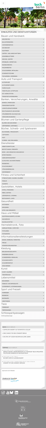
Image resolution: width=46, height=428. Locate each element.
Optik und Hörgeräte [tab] (23, 210)
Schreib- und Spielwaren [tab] (23, 140)
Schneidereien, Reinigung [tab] (23, 257)
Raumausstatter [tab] (23, 222)
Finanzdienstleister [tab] (23, 105)
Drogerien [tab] (23, 207)
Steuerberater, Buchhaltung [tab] (23, 114)
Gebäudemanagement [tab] (23, 157)
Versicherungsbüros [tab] (23, 117)
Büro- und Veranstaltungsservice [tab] (23, 152)
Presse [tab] (23, 242)
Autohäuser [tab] (23, 82)
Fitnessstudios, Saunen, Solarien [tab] (23, 178)
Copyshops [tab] (23, 134)
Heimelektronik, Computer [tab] (23, 228)
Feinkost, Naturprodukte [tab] (23, 283)
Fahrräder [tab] (23, 292)
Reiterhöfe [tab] (23, 298)
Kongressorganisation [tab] (23, 245)
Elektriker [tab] (23, 50)
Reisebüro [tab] (23, 295)
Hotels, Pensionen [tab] (23, 190)
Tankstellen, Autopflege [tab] (23, 91)
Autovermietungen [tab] (23, 85)
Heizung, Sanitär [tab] (23, 59)
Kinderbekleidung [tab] (23, 254)
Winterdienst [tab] (23, 172)
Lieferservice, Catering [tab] (23, 195)
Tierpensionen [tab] (23, 310)
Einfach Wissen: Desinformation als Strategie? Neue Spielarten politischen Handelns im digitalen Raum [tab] (22, 352)
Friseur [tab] (23, 181)
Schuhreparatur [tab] (23, 263)
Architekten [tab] (23, 39)
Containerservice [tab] (23, 45)
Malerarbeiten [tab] (23, 67)
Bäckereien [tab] (23, 281)
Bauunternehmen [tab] (23, 42)
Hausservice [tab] (23, 219)
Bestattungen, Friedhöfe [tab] (23, 149)
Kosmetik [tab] (23, 183)
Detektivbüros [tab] (23, 155)
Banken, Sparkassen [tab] (23, 102)
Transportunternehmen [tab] (23, 96)
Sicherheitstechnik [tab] (23, 73)
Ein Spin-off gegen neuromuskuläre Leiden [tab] (16, 336)
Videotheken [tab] (23, 301)
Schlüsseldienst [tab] (23, 166)
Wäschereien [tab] (23, 265)
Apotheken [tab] (23, 204)
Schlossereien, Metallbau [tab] (23, 70)
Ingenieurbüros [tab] (23, 65)
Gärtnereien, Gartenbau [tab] (23, 125)
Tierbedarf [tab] (23, 307)
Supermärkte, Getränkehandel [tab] (23, 286)
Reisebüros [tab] (23, 163)
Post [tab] (23, 137)
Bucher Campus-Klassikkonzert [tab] (12, 357)
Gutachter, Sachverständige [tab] (23, 160)
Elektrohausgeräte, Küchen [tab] (23, 216)
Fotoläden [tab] (23, 231)
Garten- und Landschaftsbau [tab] (23, 53)
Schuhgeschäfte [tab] (23, 260)
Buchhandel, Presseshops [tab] (23, 131)
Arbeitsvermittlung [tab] (23, 146)
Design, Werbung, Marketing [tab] (23, 239)
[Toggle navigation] (3, 3)
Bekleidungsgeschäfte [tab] (23, 251)
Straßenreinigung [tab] (23, 169)
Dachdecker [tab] (23, 47)
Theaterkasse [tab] (23, 274)
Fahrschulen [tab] (23, 88)
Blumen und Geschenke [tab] (23, 123)
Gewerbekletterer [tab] (23, 56)
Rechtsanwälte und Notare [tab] (23, 111)
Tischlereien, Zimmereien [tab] (23, 76)
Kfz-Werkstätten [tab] (23, 93)
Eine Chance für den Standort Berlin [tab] (14, 333)
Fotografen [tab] (23, 233)
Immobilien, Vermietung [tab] (23, 62)
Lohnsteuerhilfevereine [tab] (23, 108)
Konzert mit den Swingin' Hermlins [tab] (18, 362)
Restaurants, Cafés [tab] (23, 198)
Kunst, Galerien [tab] (23, 272)
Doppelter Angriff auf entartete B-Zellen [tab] (16, 329)
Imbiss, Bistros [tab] (23, 192)
